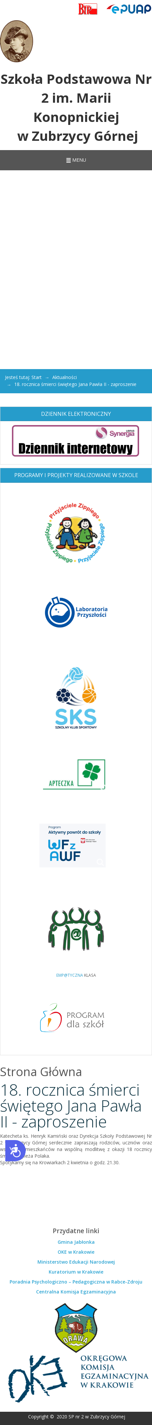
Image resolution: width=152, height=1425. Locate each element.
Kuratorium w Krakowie (76, 1272)
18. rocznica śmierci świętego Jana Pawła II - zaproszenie (71, 1105)
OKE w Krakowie (76, 1252)
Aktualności (64, 377)
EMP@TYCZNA (69, 975)
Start (36, 377)
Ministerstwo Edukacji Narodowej (76, 1262)
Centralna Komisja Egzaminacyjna (76, 1291)
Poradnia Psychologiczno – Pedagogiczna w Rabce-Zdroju (76, 1282)
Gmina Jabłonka (76, 1242)
